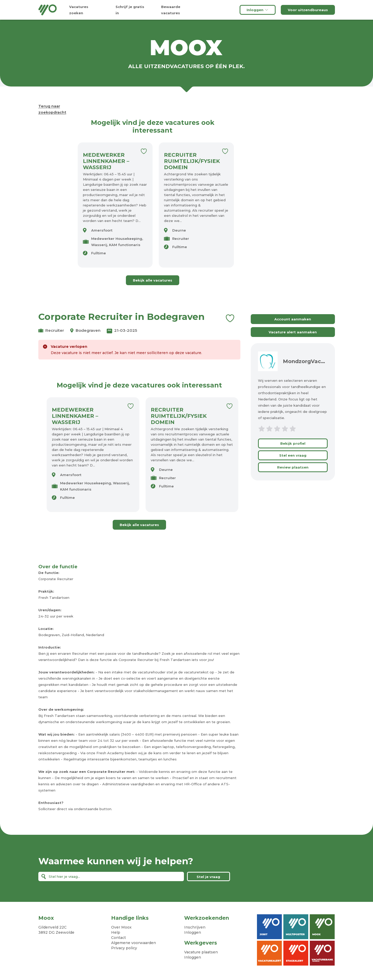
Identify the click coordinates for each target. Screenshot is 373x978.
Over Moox (121, 927)
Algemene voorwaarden (133, 942)
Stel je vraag (208, 877)
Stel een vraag (292, 455)
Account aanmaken (292, 319)
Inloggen (258, 10)
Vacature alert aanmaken (293, 332)
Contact (118, 937)
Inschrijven (194, 927)
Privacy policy (124, 948)
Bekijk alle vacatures (152, 280)
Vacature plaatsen (201, 952)
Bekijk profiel (292, 443)
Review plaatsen (293, 467)
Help (115, 932)
